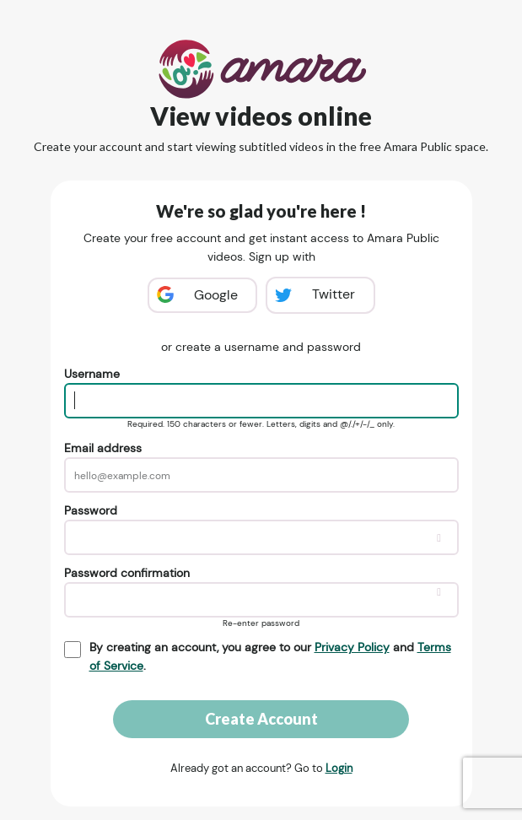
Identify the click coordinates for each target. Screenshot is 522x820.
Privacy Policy (352, 647)
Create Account (261, 718)
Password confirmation (127, 572)
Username (92, 373)
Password (90, 510)
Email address (103, 448)
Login (339, 768)
